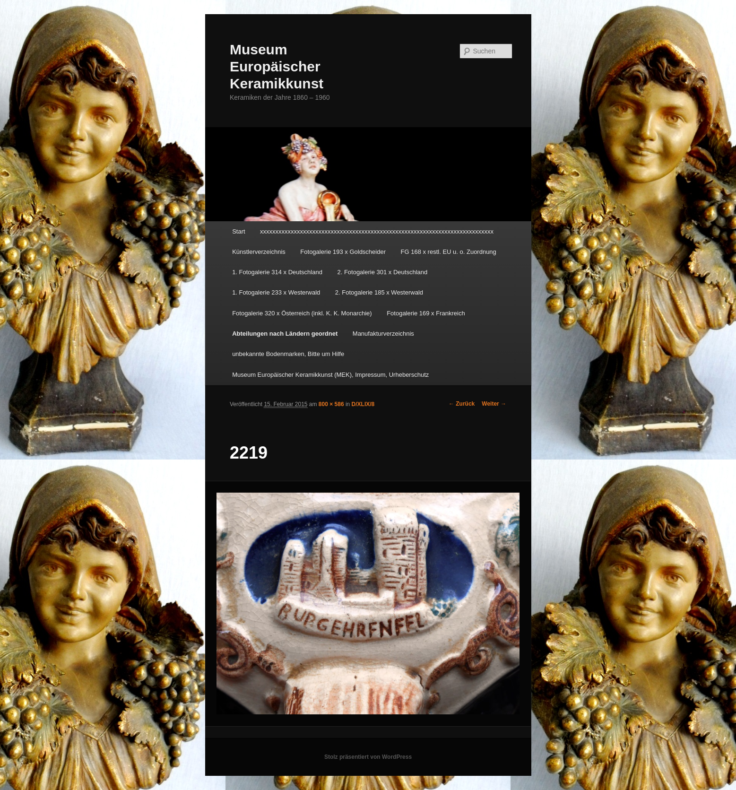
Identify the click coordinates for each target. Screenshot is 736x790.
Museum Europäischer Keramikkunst (276, 66)
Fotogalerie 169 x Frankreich (426, 313)
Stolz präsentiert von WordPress (368, 757)
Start (238, 231)
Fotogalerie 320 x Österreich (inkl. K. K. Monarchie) (302, 313)
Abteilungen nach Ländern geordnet (285, 333)
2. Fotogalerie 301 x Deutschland (382, 272)
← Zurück (462, 403)
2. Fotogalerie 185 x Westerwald (379, 292)
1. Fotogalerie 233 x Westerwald (276, 292)
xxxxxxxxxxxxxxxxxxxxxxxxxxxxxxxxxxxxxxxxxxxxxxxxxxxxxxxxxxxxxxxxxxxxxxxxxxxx (377, 231)
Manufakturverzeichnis (383, 333)
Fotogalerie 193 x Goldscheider (343, 251)
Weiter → (494, 403)
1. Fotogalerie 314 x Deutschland (277, 272)
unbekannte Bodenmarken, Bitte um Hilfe (288, 353)
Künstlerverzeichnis (259, 251)
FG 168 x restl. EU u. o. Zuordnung (448, 251)
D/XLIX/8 (363, 404)
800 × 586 (331, 404)
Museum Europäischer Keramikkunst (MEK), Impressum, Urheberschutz (330, 374)
